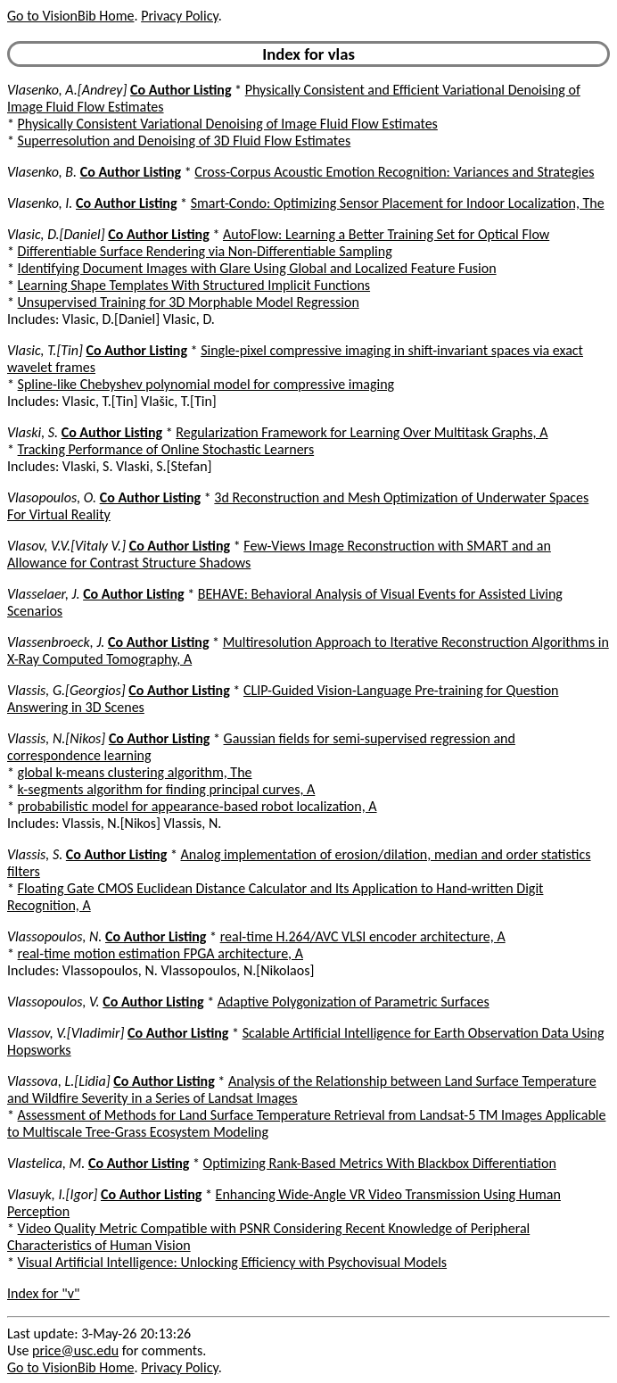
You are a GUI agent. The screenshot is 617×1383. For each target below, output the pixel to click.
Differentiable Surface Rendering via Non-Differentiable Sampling (205, 251)
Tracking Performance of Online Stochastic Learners (166, 449)
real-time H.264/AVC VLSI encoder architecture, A (363, 936)
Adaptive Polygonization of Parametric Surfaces (353, 1001)
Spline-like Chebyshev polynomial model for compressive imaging (206, 384)
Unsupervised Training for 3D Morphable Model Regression (188, 302)
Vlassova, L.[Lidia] (59, 1080)
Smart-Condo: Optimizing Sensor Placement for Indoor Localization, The (398, 203)
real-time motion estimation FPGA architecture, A (160, 953)
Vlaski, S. (32, 432)
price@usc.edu (75, 1350)
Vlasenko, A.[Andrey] (67, 89)
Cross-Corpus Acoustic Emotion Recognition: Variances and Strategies (394, 171)
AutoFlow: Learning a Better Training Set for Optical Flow (386, 234)
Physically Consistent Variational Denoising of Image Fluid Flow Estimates (228, 123)
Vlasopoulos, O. (51, 497)
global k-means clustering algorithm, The (135, 772)
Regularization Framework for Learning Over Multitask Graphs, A (361, 432)
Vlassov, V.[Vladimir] (65, 1032)
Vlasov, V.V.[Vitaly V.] (66, 545)
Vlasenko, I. (39, 203)
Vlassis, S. (34, 854)
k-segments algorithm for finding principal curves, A (167, 789)
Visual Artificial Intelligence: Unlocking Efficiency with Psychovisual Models (233, 1262)
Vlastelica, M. (46, 1163)
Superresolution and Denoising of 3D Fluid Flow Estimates (184, 140)
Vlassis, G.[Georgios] (66, 690)
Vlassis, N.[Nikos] (56, 738)
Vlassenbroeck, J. (55, 642)
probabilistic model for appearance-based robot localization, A (197, 806)
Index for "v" (43, 1293)
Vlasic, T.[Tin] (45, 350)
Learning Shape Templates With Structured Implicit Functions (194, 285)
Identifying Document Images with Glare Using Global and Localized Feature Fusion (257, 268)
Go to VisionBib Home (70, 15)
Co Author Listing (180, 89)
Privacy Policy (179, 15)
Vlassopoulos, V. (53, 1001)
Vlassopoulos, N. (54, 936)
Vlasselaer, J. (43, 593)
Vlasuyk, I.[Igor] (52, 1194)
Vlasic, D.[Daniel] (56, 234)
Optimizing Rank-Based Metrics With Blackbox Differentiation (379, 1163)
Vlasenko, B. (42, 171)
